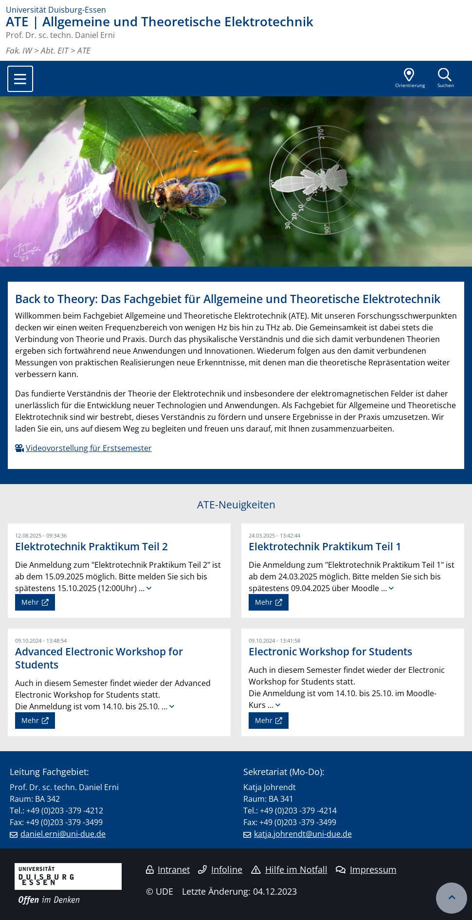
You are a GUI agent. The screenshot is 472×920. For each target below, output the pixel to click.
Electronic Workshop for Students (330, 651)
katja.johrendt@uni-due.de (303, 834)
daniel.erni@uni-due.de (63, 834)
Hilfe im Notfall (289, 869)
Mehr (30, 602)
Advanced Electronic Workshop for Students (99, 658)
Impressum (366, 869)
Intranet (168, 869)
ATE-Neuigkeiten (236, 504)
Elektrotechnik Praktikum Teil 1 (325, 546)
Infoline (220, 869)
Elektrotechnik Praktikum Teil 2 (91, 546)
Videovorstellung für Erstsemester (89, 448)
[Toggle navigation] (20, 79)
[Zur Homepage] (236, 10)
